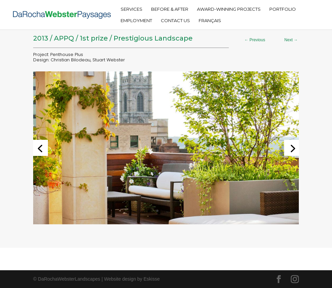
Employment (136, 20)
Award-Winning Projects (229, 9)
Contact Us (175, 20)
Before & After (169, 9)
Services (131, 9)
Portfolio (282, 9)
